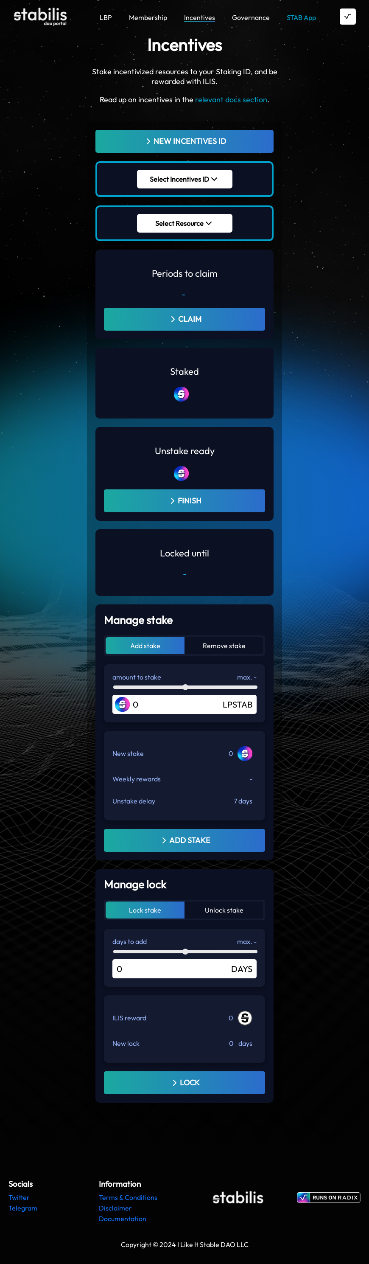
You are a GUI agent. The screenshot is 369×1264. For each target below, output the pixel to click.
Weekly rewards (136, 779)
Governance (251, 17)
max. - (247, 677)
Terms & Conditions (128, 1197)
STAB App (301, 17)
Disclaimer (115, 1208)
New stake (128, 753)
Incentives (199, 17)
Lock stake (145, 910)
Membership (148, 17)
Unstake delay (133, 801)
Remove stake (224, 645)
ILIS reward (129, 1018)
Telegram (22, 1208)
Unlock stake (224, 910)
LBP (106, 17)
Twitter (19, 1197)
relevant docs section (231, 99)
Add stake (145, 645)
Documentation (122, 1218)
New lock (126, 1043)
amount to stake (136, 677)
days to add (129, 941)
